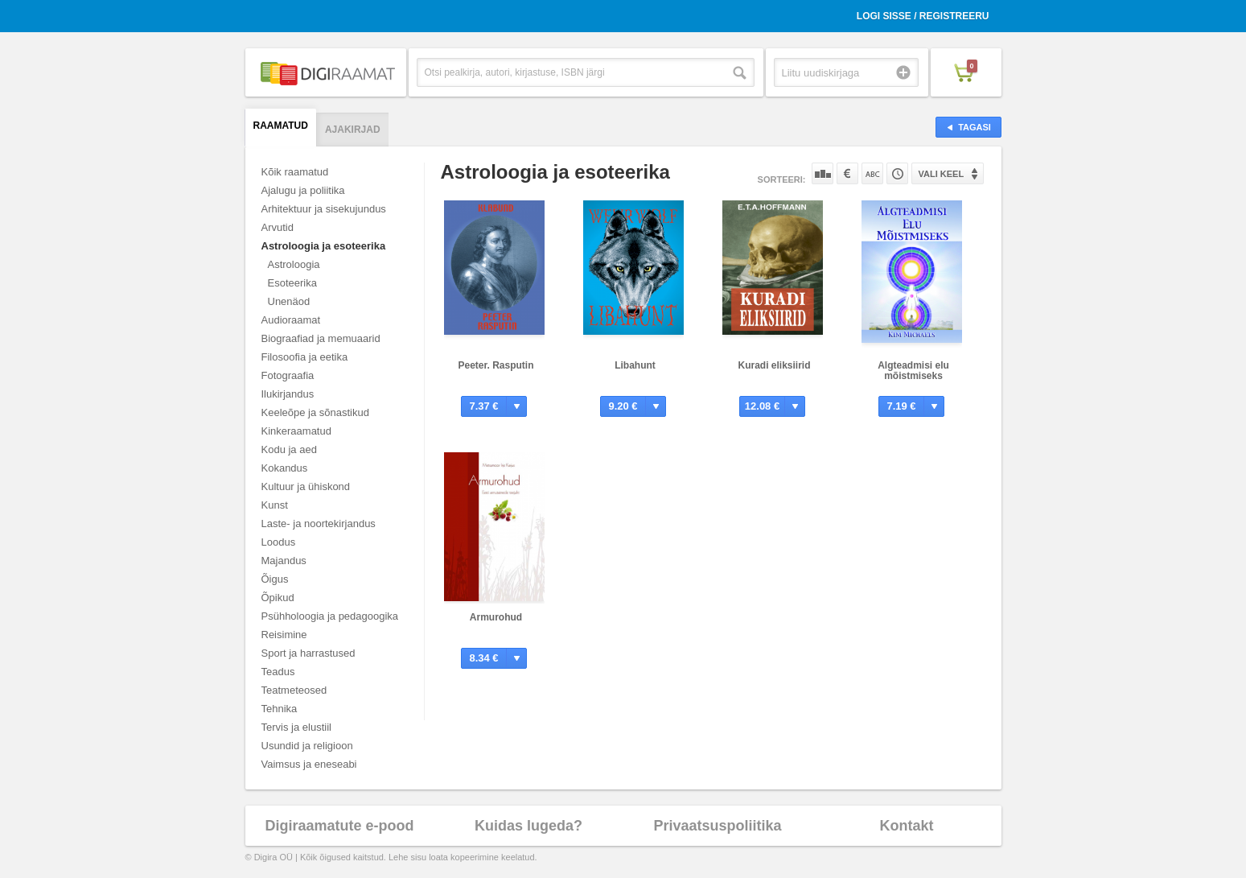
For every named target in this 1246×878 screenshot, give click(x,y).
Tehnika (279, 709)
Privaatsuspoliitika (717, 826)
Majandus (283, 560)
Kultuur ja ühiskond (306, 486)
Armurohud (496, 617)
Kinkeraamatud (296, 431)
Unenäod (289, 301)
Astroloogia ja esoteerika (323, 246)
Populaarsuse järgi (822, 173)
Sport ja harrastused (308, 653)
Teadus (278, 672)
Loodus (278, 542)
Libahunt (635, 365)
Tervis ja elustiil (296, 727)
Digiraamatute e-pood (339, 826)
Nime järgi (872, 173)
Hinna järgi (847, 173)
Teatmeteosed (294, 690)
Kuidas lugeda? (528, 826)
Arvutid (277, 227)
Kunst (274, 505)
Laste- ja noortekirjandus (318, 523)
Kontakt (907, 826)
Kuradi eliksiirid (774, 365)
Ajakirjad (352, 129)
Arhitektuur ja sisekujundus (323, 209)
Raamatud (280, 125)
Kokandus (284, 468)
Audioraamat (291, 320)
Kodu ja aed (289, 449)
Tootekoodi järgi (897, 173)
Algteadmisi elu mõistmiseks (913, 370)
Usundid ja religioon (307, 746)
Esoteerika (292, 283)
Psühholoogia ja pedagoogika (330, 616)
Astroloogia (294, 264)
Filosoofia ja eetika (304, 357)
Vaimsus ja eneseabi (309, 764)
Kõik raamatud (295, 172)
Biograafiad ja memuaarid (320, 338)
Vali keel (941, 174)
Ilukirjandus (288, 394)
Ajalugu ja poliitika (303, 190)
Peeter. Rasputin (495, 365)
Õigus (275, 579)
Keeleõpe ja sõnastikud (315, 412)
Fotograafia (288, 375)
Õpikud (277, 598)
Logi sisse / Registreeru (923, 16)
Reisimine (284, 635)
